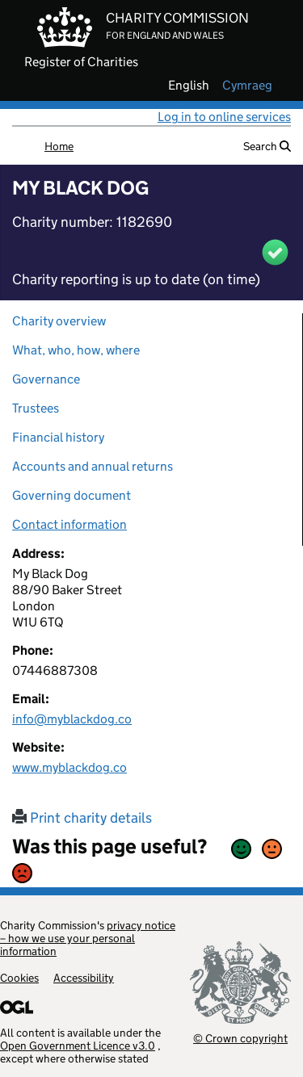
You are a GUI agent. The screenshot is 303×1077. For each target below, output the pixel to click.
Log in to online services (224, 116)
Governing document (71, 495)
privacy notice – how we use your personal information (87, 938)
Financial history (58, 437)
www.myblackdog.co (69, 767)
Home (59, 146)
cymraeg (247, 85)
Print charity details (82, 818)
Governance (46, 379)
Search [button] (267, 146)
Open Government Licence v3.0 (77, 1045)
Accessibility (83, 977)
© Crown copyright (240, 1038)
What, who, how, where (76, 350)
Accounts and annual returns (92, 466)
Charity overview (59, 321)
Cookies (19, 977)
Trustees (35, 408)
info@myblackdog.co (72, 719)
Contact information (69, 524)
